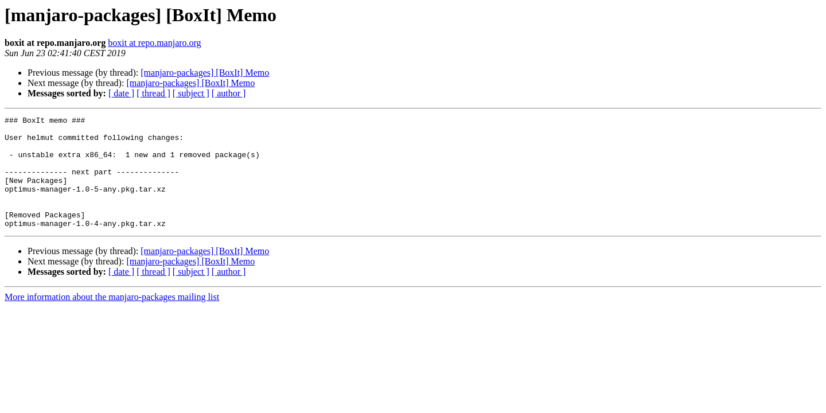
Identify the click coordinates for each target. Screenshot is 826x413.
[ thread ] (153, 93)
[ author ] (229, 93)
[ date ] (121, 93)
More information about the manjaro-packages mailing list (112, 319)
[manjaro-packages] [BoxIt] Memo (205, 72)
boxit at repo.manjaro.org (154, 43)
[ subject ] (191, 93)
